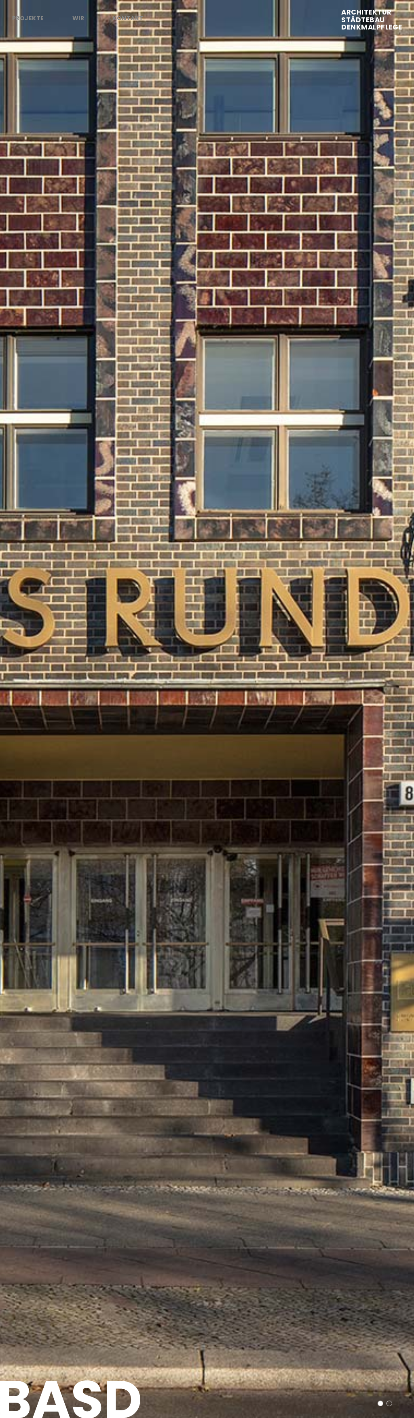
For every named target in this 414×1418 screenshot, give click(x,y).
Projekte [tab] (28, 18)
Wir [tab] (78, 18)
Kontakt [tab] (127, 18)
